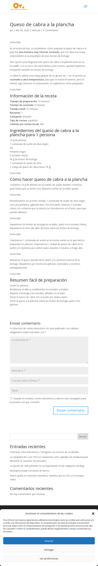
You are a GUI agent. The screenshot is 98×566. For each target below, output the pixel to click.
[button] (93, 513)
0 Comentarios (50, 30)
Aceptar (49, 540)
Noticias (36, 30)
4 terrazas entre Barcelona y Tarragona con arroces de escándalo (44, 452)
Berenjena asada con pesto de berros (29, 470)
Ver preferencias (49, 558)
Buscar (82, 436)
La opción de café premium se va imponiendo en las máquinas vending (47, 465)
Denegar (49, 549)
